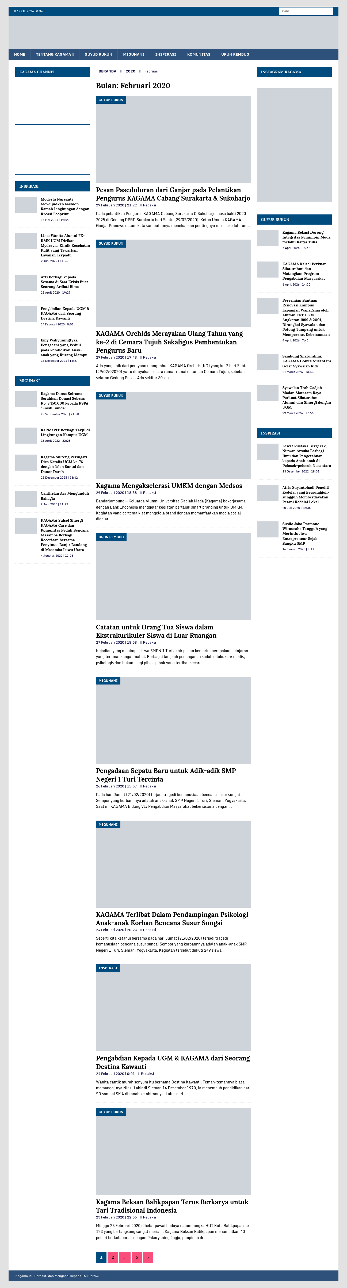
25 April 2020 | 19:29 (55, 292)
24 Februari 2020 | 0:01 (115, 1074)
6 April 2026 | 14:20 (296, 284)
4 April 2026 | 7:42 (296, 340)
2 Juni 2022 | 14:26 (54, 261)
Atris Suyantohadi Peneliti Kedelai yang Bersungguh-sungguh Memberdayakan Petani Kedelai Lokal (306, 495)
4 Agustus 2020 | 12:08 (57, 555)
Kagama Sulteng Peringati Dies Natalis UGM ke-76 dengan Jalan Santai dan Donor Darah (64, 464)
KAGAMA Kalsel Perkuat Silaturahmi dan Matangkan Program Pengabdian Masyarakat (304, 271)
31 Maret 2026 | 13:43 (298, 372)
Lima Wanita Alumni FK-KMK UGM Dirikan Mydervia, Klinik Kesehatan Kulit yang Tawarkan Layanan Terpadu (65, 245)
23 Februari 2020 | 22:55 (116, 1217)
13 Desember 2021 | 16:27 (59, 361)
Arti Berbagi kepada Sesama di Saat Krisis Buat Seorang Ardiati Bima (64, 282)
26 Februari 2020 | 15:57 (116, 786)
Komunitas (205, 54)
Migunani (138, 54)
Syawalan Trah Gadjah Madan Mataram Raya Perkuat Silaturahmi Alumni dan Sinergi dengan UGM (307, 398)
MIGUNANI (29, 381)
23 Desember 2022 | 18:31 (301, 471)
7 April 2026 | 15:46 (296, 248)
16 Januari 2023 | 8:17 (298, 549)
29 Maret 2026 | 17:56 (298, 413)
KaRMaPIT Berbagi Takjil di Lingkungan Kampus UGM (65, 432)
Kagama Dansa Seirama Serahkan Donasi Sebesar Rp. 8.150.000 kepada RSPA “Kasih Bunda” (64, 401)
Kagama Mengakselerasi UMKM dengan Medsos (169, 486)
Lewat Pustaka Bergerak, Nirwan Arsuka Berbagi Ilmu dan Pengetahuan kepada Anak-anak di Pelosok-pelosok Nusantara (307, 456)
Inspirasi (171, 54)
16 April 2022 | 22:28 (55, 441)
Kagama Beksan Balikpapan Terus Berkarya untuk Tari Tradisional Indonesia (172, 1206)
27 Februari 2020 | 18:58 (116, 642)
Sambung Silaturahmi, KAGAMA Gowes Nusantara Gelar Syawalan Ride (307, 361)
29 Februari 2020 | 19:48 (116, 357)
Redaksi (149, 205)
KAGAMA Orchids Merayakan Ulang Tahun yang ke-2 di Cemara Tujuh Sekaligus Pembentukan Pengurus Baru (169, 342)
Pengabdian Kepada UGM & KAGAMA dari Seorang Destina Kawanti (65, 313)
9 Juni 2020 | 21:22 (54, 504)
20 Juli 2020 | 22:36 (297, 508)
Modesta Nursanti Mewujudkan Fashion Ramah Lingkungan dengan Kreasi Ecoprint (65, 207)
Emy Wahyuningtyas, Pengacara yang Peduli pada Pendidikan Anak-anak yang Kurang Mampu (64, 347)
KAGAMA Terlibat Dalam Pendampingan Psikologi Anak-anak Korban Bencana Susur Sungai (172, 919)
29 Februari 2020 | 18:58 (116, 493)
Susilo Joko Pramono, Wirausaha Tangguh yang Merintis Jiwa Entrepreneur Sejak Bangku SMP (305, 534)
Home (20, 54)
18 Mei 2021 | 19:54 (55, 220)
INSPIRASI (29, 186)
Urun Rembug (242, 54)
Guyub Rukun (101, 54)
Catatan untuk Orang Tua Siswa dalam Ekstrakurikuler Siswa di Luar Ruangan (156, 631)
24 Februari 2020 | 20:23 (116, 930)
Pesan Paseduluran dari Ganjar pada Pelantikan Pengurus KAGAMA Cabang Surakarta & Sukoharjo (173, 194)
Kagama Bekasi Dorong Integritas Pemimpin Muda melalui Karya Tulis (307, 237)
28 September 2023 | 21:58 (60, 414)
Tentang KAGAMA (55, 54)
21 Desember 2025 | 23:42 (59, 477)
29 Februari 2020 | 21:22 (116, 205)
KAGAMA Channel (37, 72)
